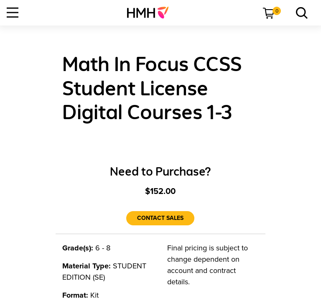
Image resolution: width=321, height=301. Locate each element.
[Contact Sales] (160, 218)
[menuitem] (151, 12)
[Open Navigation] (12, 12)
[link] (151, 12)
